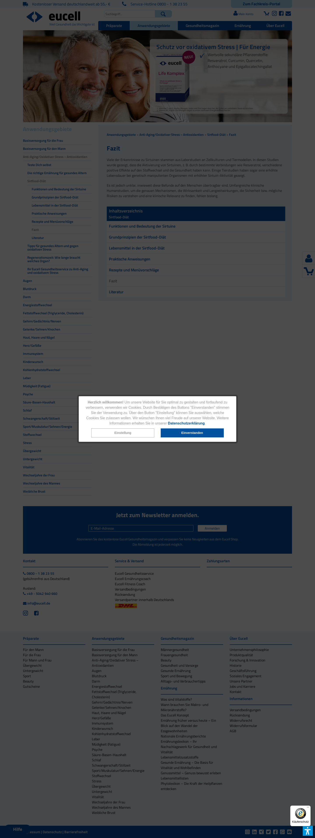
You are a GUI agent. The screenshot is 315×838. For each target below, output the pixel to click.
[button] (122, 432)
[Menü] (308, 808)
